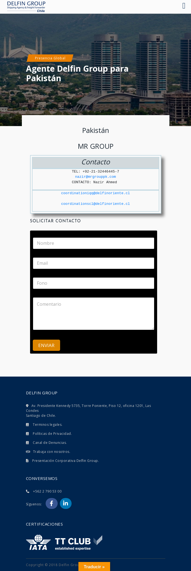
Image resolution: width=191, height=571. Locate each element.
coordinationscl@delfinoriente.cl (95, 204)
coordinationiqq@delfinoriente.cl (95, 193)
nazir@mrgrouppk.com (95, 177)
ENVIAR (46, 345)
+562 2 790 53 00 (47, 491)
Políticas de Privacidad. (52, 433)
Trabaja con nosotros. (51, 451)
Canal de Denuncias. (50, 442)
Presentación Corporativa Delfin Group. (65, 460)
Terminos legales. (48, 424)
